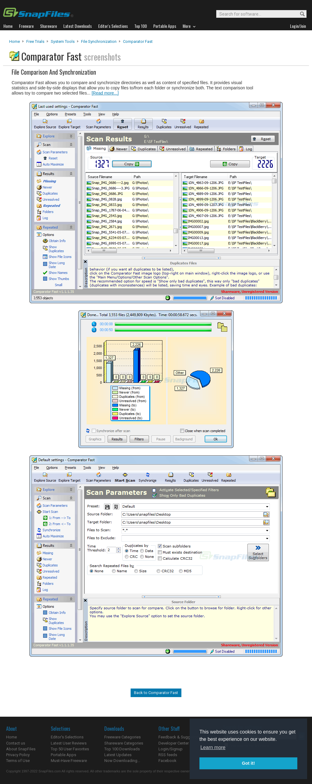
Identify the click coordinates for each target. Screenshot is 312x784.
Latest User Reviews (69, 743)
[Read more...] (105, 93)
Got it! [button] (248, 763)
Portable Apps (63, 754)
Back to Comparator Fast (156, 692)
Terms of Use (18, 760)
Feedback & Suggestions (180, 737)
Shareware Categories (123, 743)
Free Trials (35, 41)
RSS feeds (167, 754)
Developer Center (173, 743)
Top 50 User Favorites (70, 749)
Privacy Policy (18, 754)
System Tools (63, 41)
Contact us (15, 743)
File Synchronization (99, 41)
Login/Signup (170, 749)
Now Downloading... (122, 760)
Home (14, 41)
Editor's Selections (67, 737)
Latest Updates (118, 754)
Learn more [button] (212, 747)
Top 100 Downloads (122, 749)
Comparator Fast (138, 41)
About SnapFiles (20, 749)
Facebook (167, 760)
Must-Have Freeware (69, 760)
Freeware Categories (122, 737)
